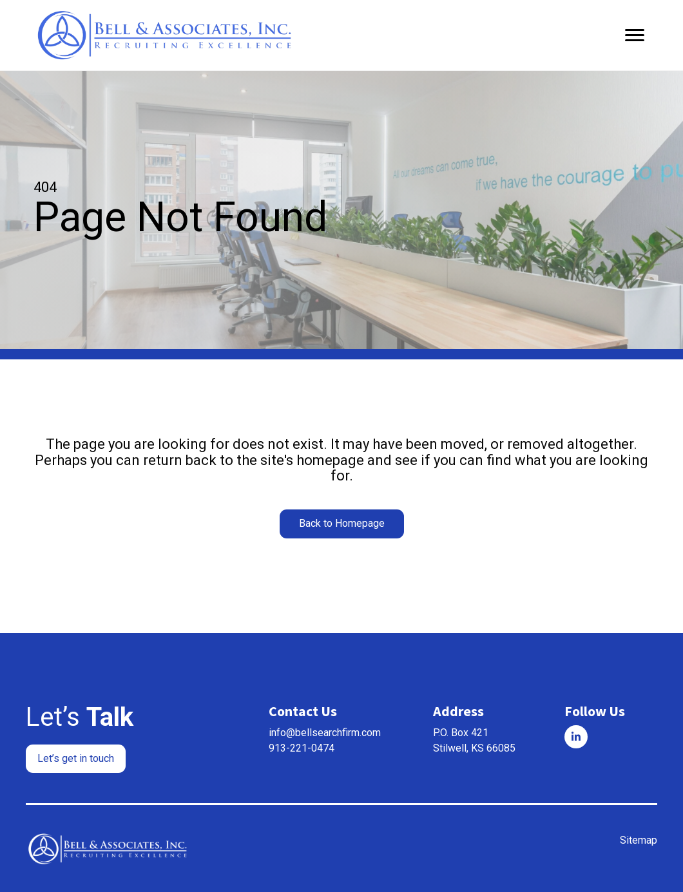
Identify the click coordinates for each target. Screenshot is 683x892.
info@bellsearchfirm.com (325, 732)
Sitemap (638, 839)
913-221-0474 (301, 747)
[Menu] (634, 35)
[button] (342, 523)
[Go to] (576, 736)
